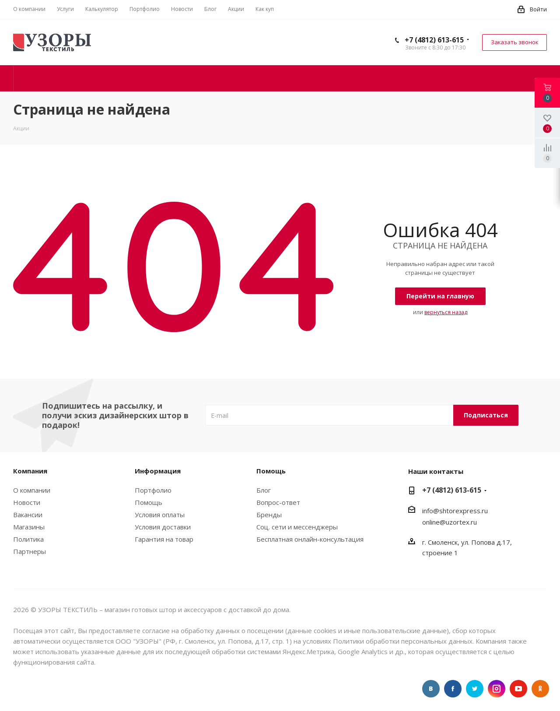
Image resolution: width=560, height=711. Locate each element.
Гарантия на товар (164, 539)
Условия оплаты (160, 514)
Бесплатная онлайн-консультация (310, 539)
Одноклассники (540, 688)
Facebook (453, 688)
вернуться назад (445, 312)
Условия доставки (163, 526)
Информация (158, 470)
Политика (28, 539)
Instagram (496, 688)
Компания (30, 470)
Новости (26, 502)
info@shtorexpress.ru (455, 510)
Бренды (269, 514)
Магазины (29, 526)
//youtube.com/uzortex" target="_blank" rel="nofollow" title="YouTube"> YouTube (518, 688)
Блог (263, 490)
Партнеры (29, 551)
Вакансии (27, 514)
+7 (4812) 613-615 (434, 40)
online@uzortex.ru (449, 522)
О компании (31, 490)
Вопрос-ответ (278, 502)
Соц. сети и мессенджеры (297, 526)
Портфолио (153, 490)
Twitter (474, 688)
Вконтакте (431, 688)
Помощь (148, 502)
